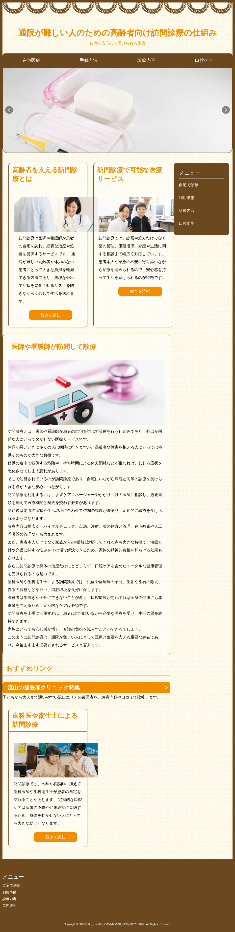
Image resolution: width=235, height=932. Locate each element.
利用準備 (187, 198)
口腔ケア (204, 60)
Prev (9, 110)
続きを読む (50, 315)
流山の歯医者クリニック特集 (43, 687)
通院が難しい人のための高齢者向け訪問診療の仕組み (117, 32)
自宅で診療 (189, 185)
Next (226, 110)
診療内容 (146, 60)
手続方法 (89, 60)
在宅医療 (31, 60)
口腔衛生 (187, 223)
